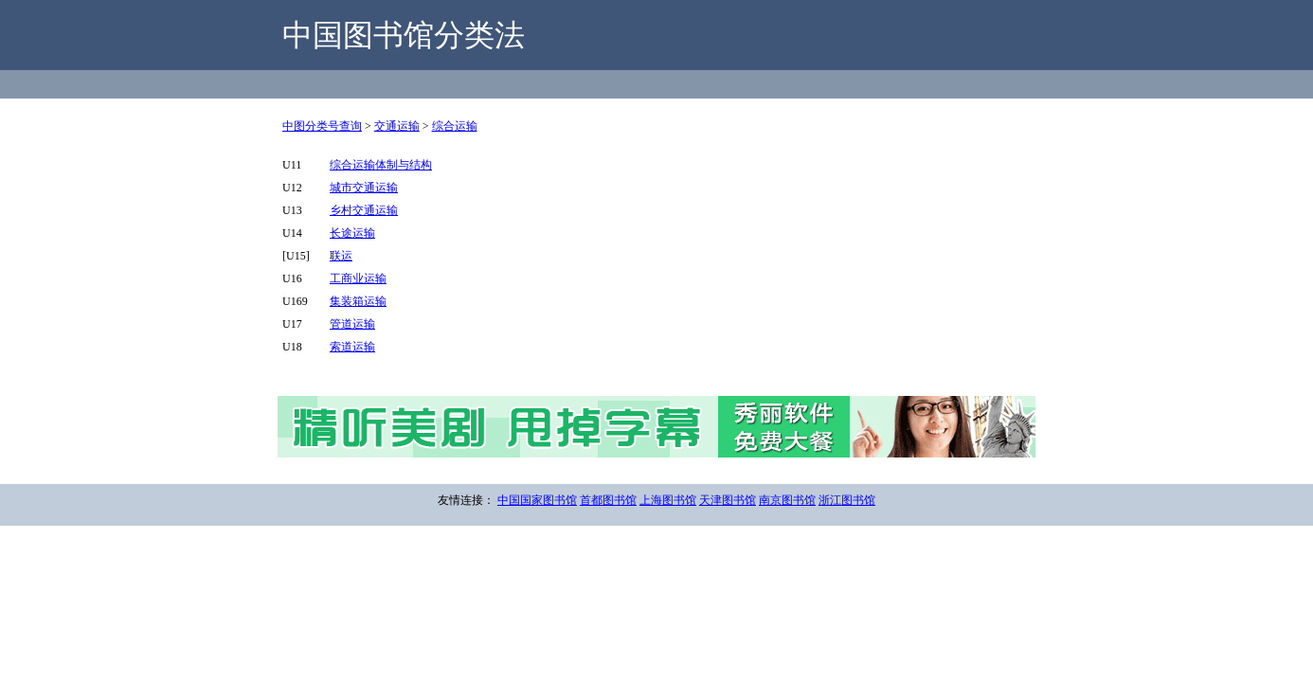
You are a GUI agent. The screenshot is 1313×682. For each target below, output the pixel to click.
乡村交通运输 (364, 210)
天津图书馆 (727, 500)
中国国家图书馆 (537, 500)
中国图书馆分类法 (403, 35)
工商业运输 (358, 278)
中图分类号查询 (322, 126)
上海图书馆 (667, 500)
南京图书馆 (787, 500)
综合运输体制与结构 (381, 164)
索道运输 (352, 346)
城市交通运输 (364, 187)
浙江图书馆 (846, 500)
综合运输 (454, 126)
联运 (341, 255)
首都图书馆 (608, 500)
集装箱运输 (358, 301)
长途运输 (352, 233)
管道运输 (352, 324)
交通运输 (397, 126)
